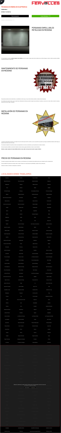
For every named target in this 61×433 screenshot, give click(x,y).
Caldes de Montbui (35, 266)
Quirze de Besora (21, 263)
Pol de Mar (49, 263)
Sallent (35, 227)
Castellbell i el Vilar (7, 289)
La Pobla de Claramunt (35, 256)
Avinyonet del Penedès (7, 243)
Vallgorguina (7, 184)
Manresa (49, 217)
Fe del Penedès (35, 296)
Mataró (49, 227)
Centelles (35, 306)
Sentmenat (49, 342)
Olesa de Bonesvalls (21, 181)
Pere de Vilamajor (7, 256)
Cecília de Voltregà (21, 279)
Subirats (21, 187)
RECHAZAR (27, 387)
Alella (21, 210)
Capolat (35, 312)
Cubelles (49, 329)
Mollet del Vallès (35, 204)
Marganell (49, 197)
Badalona (49, 240)
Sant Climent (49, 319)
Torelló (7, 299)
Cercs (21, 306)
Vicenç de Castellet (35, 253)
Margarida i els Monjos (49, 296)
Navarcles (7, 220)
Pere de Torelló (21, 256)
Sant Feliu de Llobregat (35, 273)
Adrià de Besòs (21, 227)
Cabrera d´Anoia (35, 200)
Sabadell (35, 276)
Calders (49, 243)
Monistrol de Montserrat (7, 204)
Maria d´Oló (49, 309)
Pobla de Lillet (21, 207)
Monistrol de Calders (21, 204)
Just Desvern (21, 273)
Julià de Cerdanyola (7, 250)
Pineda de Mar (35, 207)
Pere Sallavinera (7, 266)
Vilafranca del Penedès (7, 240)
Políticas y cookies (49, 431)
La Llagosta (7, 260)
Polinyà (7, 207)
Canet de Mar (21, 253)
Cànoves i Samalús (49, 250)
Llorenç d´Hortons (7, 273)
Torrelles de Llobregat (21, 342)
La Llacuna (7, 342)
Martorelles (21, 197)
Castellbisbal (49, 207)
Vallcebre (21, 184)
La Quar (35, 319)
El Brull (49, 339)
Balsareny (49, 181)
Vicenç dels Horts (35, 279)
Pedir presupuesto (15, 16)
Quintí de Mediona (35, 263)
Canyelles (35, 250)
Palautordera (21, 276)
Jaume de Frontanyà (7, 286)
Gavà (49, 177)
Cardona (7, 306)
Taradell (7, 335)
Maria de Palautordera (35, 322)
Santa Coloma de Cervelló (21, 299)
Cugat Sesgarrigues (7, 233)
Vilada (21, 283)
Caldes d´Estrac (35, 243)
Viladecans (35, 240)
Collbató (49, 187)
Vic (35, 283)
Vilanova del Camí (35, 237)
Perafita (21, 177)
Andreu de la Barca (49, 223)
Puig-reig (21, 431)
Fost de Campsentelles (35, 260)
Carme (49, 299)
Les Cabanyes (7, 319)
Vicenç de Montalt (21, 233)
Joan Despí (21, 250)
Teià (21, 296)
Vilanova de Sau (7, 200)
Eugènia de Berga (49, 194)
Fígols (49, 335)
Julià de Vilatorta (7, 312)
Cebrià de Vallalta (35, 233)
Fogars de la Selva (35, 335)
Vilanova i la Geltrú (35, 230)
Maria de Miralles (49, 322)
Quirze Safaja (49, 260)
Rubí (35, 220)
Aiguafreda (35, 210)
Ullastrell (35, 309)
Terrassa (7, 296)
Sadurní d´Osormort (7, 283)
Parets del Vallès (35, 177)
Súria (7, 187)
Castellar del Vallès (21, 289)
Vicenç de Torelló (49, 279)
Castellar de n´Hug (49, 289)
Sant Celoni (7, 322)
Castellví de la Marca (7, 309)
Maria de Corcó (21, 200)
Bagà (49, 210)
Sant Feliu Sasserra (49, 266)
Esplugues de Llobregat (21, 339)
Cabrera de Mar (49, 237)
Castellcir (49, 302)
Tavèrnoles (49, 332)
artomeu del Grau (21, 237)
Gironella (35, 339)
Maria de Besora (35, 342)
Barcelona (7, 177)
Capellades (49, 312)
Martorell (35, 197)
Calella (21, 217)
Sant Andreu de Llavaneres (35, 223)
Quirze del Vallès (7, 263)
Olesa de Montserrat (7, 181)
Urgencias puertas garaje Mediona (35, 431)
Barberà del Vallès (35, 181)
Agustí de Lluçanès (7, 227)
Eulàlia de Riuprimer (35, 194)
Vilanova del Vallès (49, 230)
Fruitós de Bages (21, 260)
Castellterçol (21, 309)
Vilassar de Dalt (21, 230)
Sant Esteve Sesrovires (7, 276)
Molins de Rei (49, 204)
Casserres (35, 299)
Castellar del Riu (35, 289)
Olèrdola (7, 302)
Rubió (35, 217)
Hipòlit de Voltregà (21, 266)
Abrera (21, 332)
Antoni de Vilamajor (21, 223)
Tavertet (35, 332)
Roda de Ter (49, 220)
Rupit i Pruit (35, 286)
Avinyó (21, 243)
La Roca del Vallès (21, 319)
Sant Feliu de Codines (49, 273)
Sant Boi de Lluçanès (49, 233)
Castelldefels (35, 302)
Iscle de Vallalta (21, 286)
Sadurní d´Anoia (7, 279)
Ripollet (7, 223)
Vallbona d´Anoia (35, 184)
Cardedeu (21, 312)
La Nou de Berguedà (49, 256)
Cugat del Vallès (49, 276)
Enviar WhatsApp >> (45, 16)
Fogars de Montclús (21, 335)
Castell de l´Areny (7, 431)
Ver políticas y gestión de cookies (30, 385)
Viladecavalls (21, 240)
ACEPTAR (33, 387)
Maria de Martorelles (21, 322)
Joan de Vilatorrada (49, 283)
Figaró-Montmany (7, 339)
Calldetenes (7, 217)
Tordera (7, 332)
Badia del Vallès (7, 230)
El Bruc (21, 329)
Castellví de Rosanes (49, 306)
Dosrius (35, 329)
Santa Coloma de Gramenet (7, 197)
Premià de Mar (49, 200)
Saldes (35, 187)
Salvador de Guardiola (49, 253)
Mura (21, 220)
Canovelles (7, 253)
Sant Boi (7, 237)
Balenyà (7, 194)
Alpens (7, 210)
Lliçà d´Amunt (7, 329)
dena (21, 302)
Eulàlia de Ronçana (21, 194)
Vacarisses (49, 184)
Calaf (49, 286)
